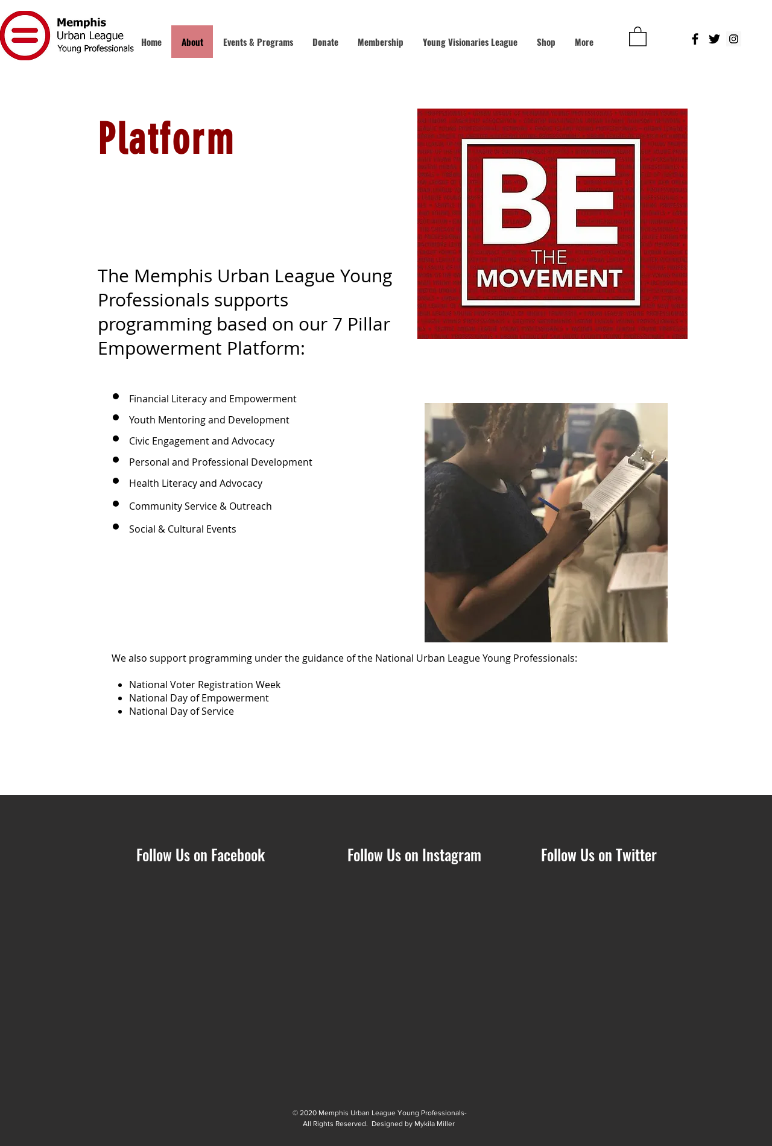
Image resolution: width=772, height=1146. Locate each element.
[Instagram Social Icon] (733, 38)
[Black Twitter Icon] (714, 38)
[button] (638, 35)
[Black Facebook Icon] (695, 38)
